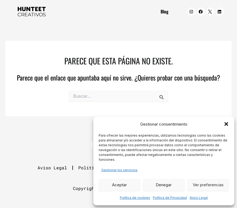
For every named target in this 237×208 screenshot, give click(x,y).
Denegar (164, 184)
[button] (226, 124)
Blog (164, 11)
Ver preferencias (208, 184)
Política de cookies (135, 198)
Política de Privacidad (170, 198)
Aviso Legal (199, 198)
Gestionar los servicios (119, 170)
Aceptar (119, 184)
